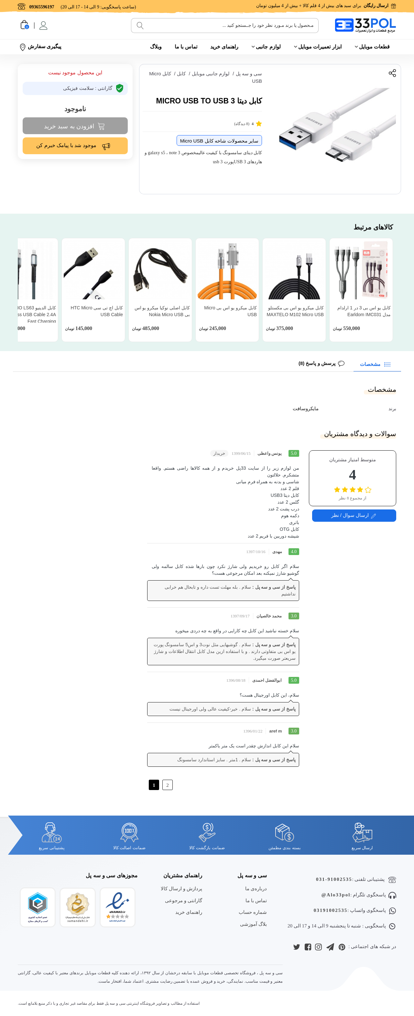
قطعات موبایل (374, 46)
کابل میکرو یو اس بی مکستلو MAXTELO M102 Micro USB (295, 311)
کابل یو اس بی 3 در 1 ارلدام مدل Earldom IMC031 (364, 311)
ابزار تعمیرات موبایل (320, 46)
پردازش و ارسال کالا (181, 888)
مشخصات (376, 363)
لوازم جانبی (268, 46)
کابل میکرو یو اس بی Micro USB (230, 311)
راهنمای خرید (224, 46)
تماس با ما (186, 46)
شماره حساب (253, 912)
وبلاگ (156, 46)
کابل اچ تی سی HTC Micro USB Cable (97, 311)
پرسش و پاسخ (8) (317, 363)
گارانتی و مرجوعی (183, 900)
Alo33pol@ (335, 894)
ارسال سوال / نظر (353, 515)
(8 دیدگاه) (248, 123)
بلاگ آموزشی (253, 924)
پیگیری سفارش (40, 46)
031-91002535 (334, 879)
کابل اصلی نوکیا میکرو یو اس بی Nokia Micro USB (162, 311)
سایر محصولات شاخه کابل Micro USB (219, 141)
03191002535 (331, 910)
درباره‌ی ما (256, 888)
